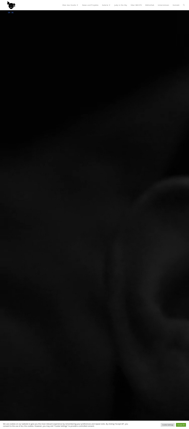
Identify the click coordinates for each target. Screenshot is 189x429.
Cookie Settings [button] (167, 425)
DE (13, 12)
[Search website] (183, 5)
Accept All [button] (181, 425)
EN (9, 12)
